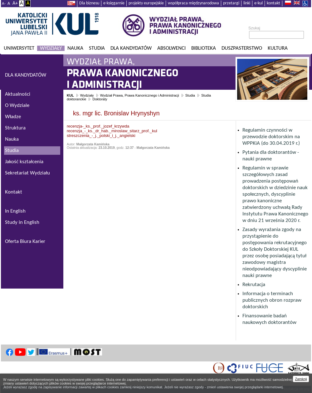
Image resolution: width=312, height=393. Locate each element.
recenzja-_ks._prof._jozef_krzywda (98, 126)
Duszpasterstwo (242, 48)
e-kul (258, 3)
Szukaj (254, 28)
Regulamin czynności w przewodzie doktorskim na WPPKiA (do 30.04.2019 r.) (271, 137)
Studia (97, 48)
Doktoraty (99, 99)
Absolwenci (171, 48)
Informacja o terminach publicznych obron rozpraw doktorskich (271, 300)
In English (15, 211)
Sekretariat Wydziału (27, 173)
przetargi (231, 3)
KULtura (278, 48)
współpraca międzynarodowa (193, 3)
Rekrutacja (253, 284)
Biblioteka (203, 48)
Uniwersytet (19, 48)
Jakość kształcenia (24, 161)
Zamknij (301, 379)
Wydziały (51, 48)
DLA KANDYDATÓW (25, 75)
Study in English (22, 222)
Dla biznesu (89, 3)
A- (4, 4)
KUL (70, 95)
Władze (13, 116)
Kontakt (13, 192)
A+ (15, 3)
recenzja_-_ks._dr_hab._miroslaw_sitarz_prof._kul (112, 130)
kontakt (273, 3)
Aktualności (17, 94)
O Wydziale (17, 105)
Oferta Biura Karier (25, 241)
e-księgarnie (113, 3)
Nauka (75, 48)
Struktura (15, 128)
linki (246, 3)
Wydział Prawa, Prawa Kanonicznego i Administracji (139, 95)
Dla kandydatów (131, 48)
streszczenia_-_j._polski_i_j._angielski (101, 135)
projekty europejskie (146, 3)
